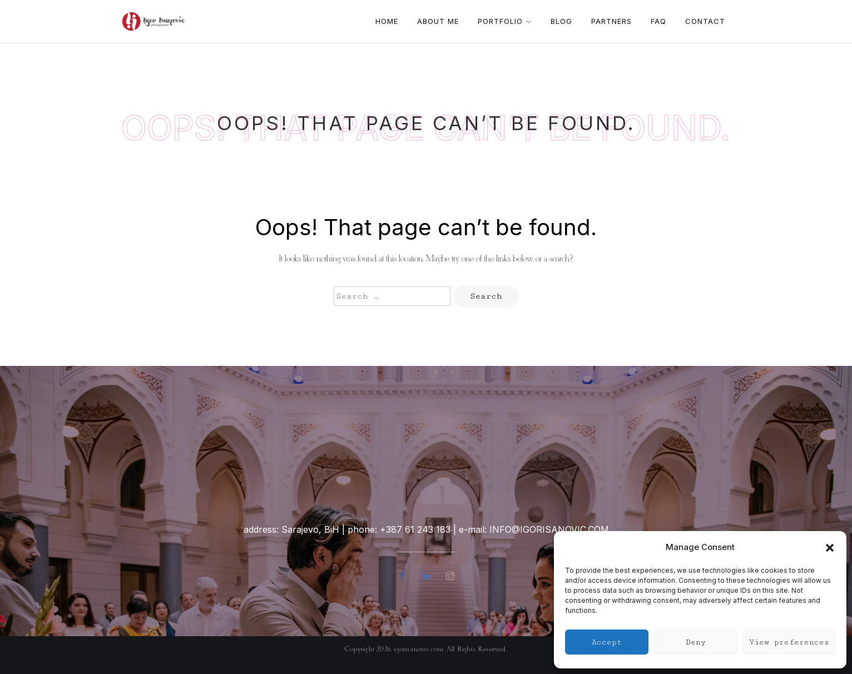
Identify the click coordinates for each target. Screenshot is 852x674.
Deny (696, 642)
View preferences (789, 642)
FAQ (658, 21)
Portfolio (505, 21)
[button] (829, 546)
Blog (561, 21)
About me (438, 21)
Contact (705, 21)
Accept (607, 642)
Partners (611, 21)
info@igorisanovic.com (549, 529)
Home (386, 21)
